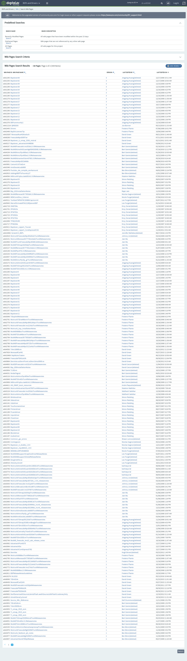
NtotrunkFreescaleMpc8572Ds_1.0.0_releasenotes (30, 481)
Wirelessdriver (16, 397)
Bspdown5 (15, 278)
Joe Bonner (126, 125)
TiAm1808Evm (16, 349)
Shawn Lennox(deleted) (131, 439)
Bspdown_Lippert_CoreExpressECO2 (25, 230)
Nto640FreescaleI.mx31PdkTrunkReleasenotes (28, 490)
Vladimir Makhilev (128, 176)
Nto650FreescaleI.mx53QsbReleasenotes (26, 585)
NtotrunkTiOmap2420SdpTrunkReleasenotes (28, 493)
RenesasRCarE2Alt (18, 582)
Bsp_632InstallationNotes (21, 191)
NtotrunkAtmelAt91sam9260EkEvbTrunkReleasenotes (31, 475)
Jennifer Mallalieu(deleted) (132, 233)
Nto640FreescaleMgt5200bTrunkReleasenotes (28, 636)
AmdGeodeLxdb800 (18, 167)
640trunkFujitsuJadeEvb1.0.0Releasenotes (27, 382)
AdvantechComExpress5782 (21, 549)
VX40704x (14, 206)
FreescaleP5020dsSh (18, 591)
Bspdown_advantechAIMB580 (22, 143)
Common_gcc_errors (19, 439)
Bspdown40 (15, 290)
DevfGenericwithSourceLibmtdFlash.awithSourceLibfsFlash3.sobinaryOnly (39, 594)
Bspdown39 (15, 84)
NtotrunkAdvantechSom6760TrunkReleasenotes (29, 388)
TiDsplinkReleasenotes (19, 317)
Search (8, 38)
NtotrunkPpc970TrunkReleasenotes (24, 499)
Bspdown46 (15, 281)
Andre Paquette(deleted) (131, 385)
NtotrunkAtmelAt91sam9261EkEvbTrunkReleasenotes (31, 472)
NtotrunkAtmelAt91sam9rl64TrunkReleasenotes (29, 263)
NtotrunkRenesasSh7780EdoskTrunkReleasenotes (30, 496)
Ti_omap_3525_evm (18, 609)
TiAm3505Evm (16, 606)
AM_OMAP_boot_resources (21, 385)
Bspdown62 (15, 421)
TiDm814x (14, 579)
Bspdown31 (15, 302)
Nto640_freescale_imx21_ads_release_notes (28, 540)
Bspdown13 (15, 114)
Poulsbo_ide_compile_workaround (24, 170)
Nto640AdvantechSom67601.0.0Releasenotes (28, 158)
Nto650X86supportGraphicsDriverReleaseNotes (29, 454)
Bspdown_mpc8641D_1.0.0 (21, 448)
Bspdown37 (15, 293)
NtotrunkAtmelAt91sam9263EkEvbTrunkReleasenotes (31, 469)
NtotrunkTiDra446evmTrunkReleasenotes (27, 319)
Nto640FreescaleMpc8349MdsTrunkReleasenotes (29, 257)
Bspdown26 (15, 105)
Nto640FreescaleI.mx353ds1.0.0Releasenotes (28, 146)
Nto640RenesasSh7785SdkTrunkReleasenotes (28, 337)
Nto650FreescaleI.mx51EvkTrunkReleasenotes (28, 364)
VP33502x (14, 215)
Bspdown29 (15, 96)
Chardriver (15, 418)
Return (180, 651)
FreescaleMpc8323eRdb (20, 161)
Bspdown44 (15, 78)
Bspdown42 (15, 81)
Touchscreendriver (18, 406)
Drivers (13, 128)
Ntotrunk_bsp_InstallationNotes (23, 328)
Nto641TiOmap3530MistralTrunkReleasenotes (28, 618)
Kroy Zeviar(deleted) (130, 206)
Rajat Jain (125, 191)
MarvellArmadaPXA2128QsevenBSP (24, 203)
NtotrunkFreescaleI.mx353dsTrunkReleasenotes (29, 391)
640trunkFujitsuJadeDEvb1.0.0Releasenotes (27, 176)
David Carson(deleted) (130, 364)
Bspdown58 (15, 275)
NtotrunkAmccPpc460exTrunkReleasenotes (27, 394)
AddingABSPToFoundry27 (20, 173)
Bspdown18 (15, 430)
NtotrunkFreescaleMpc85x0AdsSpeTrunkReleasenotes (31, 478)
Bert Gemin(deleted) (130, 146)
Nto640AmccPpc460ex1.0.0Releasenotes (26, 152)
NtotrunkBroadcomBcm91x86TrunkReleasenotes (29, 487)
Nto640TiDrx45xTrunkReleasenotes (24, 379)
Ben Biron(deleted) (129, 170)
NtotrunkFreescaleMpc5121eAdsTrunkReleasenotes (30, 564)
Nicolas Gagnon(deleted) (131, 194)
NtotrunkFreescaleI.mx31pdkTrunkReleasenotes (29, 484)
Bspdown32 (15, 299)
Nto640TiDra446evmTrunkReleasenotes (26, 334)
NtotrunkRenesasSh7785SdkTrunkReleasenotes (29, 558)
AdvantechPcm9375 (18, 543)
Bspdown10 (15, 119)
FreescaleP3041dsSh (18, 358)
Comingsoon (15, 442)
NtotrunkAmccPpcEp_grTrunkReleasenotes (27, 514)
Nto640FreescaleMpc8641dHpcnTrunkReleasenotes (30, 340)
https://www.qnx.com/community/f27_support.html (121, 15)
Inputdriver (15, 415)
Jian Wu (125, 239)
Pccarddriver (15, 412)
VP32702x (14, 218)
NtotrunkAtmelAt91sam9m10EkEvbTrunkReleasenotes (32, 466)
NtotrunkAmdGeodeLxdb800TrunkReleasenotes (29, 511)
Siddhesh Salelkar (129, 391)
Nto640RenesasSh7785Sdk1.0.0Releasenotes (28, 194)
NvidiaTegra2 (16, 373)
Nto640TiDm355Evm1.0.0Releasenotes (25, 269)
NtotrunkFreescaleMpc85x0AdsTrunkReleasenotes (30, 236)
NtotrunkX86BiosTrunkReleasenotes (25, 555)
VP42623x (14, 209)
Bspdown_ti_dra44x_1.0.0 (20, 445)
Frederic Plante (127, 128)
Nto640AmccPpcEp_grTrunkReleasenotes (26, 260)
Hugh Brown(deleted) (130, 552)
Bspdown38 (15, 87)
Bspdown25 (15, 182)
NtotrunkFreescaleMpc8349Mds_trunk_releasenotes (31, 505)
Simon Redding (127, 179)
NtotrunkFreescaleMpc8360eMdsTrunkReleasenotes (31, 528)
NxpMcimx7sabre (17, 355)
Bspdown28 (15, 99)
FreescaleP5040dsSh (18, 588)
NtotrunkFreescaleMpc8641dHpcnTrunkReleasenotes (31, 322)
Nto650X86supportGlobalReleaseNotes (26, 457)
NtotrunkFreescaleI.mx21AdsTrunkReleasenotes (29, 325)
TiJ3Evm (14, 370)
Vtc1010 (14, 576)
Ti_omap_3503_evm (18, 615)
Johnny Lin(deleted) (130, 236)
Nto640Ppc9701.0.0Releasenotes (23, 251)
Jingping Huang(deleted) (131, 78)
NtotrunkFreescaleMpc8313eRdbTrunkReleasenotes (31, 561)
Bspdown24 (15, 185)
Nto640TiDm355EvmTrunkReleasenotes (26, 537)
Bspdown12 (15, 117)
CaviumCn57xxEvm (18, 164)
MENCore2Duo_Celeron (20, 197)
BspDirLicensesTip (18, 131)
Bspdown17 (15, 108)
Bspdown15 (15, 111)
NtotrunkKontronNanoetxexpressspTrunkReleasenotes (32, 627)
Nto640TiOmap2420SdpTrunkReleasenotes (27, 245)
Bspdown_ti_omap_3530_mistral (23, 140)
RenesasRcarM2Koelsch (20, 134)
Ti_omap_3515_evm (18, 612)
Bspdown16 (15, 311)
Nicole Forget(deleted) (130, 197)
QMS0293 (14, 125)
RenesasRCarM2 (17, 352)
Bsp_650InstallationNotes (21, 367)
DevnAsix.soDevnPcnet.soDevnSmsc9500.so (27, 361)
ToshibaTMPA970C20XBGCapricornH (24, 200)
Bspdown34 (15, 90)
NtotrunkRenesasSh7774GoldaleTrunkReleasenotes (31, 239)
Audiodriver (15, 436)
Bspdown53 (15, 179)
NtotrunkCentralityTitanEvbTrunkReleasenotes (29, 531)
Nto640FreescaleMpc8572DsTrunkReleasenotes (29, 343)
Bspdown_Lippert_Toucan (21, 227)
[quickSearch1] (150, 3)
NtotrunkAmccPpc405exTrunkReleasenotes (27, 376)
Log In (176, 3)
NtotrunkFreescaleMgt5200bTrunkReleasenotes (29, 630)
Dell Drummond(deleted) (131, 600)
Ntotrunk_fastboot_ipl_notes (22, 633)
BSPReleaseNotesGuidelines (21, 573)
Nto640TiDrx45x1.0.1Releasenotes (24, 621)
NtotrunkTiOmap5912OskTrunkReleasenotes (28, 519)
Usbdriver (14, 403)
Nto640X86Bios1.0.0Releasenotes (23, 570)
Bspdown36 (15, 296)
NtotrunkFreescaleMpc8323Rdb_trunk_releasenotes (31, 508)
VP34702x (14, 212)
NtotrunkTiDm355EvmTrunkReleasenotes (27, 525)
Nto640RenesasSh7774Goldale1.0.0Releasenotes (29, 248)
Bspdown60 (15, 427)
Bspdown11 (15, 314)
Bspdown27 (15, 102)
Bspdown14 (15, 188)
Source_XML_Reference (19, 600)
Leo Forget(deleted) (129, 200)
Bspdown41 (15, 287)
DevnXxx (14, 552)
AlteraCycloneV (16, 463)
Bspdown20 (15, 308)
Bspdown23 (15, 305)
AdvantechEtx (16, 546)
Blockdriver (15, 433)
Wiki (17, 9)
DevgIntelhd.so (16, 460)
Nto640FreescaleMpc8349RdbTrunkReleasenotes (29, 254)
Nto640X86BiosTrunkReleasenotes (24, 331)
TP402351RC (15, 221)
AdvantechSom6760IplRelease (22, 639)
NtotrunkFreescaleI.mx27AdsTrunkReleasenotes (29, 567)
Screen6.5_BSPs (17, 233)
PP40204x (14, 224)
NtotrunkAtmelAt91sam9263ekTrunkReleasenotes (30, 534)
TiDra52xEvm (16, 603)
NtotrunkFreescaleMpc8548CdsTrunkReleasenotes (30, 502)
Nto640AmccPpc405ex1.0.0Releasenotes (26, 155)
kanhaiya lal (126, 466)
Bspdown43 (15, 284)
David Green (126, 134)
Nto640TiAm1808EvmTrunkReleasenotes (26, 624)
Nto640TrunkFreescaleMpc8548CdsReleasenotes (29, 242)
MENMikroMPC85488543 (20, 451)
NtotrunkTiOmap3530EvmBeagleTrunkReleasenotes (31, 522)
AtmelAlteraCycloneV (19, 597)
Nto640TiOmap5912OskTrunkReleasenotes (27, 266)
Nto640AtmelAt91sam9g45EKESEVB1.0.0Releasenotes (31, 149)
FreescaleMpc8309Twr (19, 137)
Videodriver (15, 400)
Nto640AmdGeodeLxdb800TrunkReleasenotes (28, 517)
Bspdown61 (15, 424)
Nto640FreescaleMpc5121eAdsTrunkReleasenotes (30, 346)
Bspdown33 (15, 93)
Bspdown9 (15, 272)
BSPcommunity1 (17, 122)
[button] (46, 3)
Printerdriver (15, 409)
